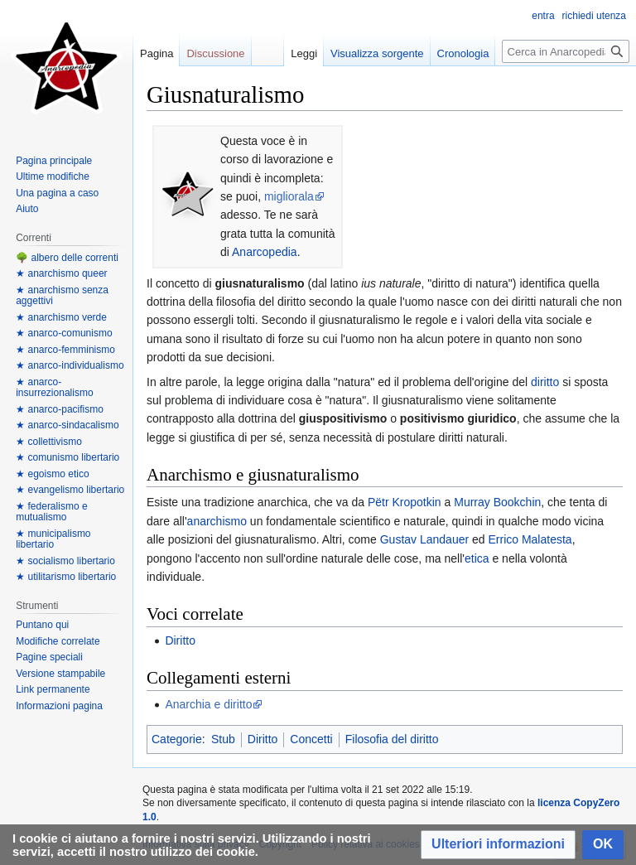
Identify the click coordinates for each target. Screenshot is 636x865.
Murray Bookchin (497, 502)
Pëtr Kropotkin (404, 502)
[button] (498, 844)
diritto (545, 382)
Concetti (311, 739)
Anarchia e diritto (208, 704)
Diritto (180, 640)
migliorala (289, 196)
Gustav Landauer (424, 539)
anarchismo (217, 521)
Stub (223, 739)
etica (477, 558)
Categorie (177, 739)
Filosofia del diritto (392, 739)
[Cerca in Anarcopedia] (565, 51)
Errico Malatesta (529, 539)
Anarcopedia (264, 252)
